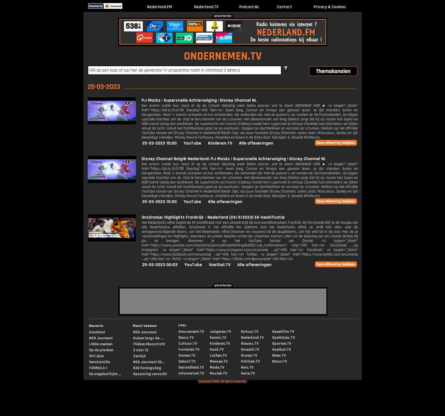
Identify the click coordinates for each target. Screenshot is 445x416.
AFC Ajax (96, 356)
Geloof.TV (187, 361)
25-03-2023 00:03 (160, 265)
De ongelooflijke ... (105, 374)
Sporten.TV (281, 343)
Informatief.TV (191, 373)
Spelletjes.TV (283, 337)
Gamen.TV (187, 355)
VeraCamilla (99, 362)
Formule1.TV (189, 349)
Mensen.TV (219, 361)
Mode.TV (217, 367)
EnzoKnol (97, 332)
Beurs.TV (186, 337)
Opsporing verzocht (150, 374)
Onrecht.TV (250, 349)
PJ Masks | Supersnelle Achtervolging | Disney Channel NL (199, 100)
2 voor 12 (140, 350)
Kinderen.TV (220, 143)
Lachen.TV (218, 355)
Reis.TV (247, 367)
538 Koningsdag (147, 368)
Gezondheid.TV (191, 367)
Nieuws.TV (250, 343)
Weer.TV (279, 355)
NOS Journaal (101, 338)
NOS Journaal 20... (148, 362)
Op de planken (101, 350)
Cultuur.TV (188, 343)
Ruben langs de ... (148, 338)
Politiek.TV (250, 361)
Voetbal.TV (219, 265)
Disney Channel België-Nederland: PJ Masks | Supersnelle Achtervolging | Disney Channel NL (234, 159)
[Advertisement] (39, 101)
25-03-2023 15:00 (159, 143)
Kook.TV (217, 349)
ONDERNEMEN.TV (223, 56)
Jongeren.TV (220, 331)
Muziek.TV (218, 373)
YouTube (192, 143)
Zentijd (139, 356)
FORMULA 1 (98, 368)
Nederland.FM (159, 7)
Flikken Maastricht (149, 344)
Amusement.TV (191, 331)
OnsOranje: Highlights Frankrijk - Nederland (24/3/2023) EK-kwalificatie (213, 217)
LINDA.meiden (100, 344)
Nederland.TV (206, 7)
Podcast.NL (249, 7)
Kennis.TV (218, 337)
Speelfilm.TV (283, 331)
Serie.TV (248, 373)
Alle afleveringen (256, 143)
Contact (284, 7)
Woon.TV (279, 361)
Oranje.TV (249, 355)
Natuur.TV (249, 331)
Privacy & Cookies (330, 7)
